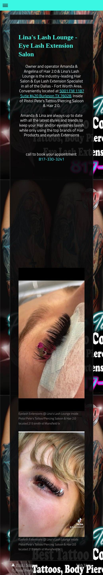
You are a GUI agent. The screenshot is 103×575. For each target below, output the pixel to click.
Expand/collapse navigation (51, 5)
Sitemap (32, 565)
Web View (83, 565)
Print (18, 565)
